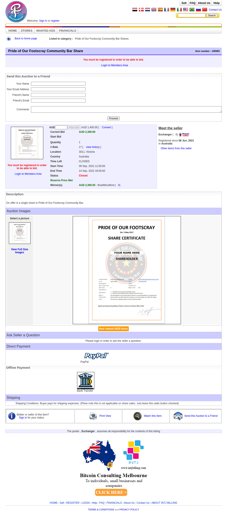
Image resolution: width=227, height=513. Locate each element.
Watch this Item (147, 415)
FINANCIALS (67, 30)
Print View (100, 415)
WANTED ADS (45, 30)
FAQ (193, 3)
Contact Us (215, 9)
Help (217, 3)
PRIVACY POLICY (129, 509)
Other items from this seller (176, 148)
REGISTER (72, 502)
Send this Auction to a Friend (196, 415)
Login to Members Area (114, 65)
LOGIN (86, 502)
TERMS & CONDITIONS (101, 509)
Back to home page (26, 38)
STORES (26, 30)
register (55, 20)
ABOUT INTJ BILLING (164, 502)
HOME (12, 30)
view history (93, 147)
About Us (204, 3)
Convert (107, 127)
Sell (184, 3)
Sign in (43, 20)
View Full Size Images (19, 251)
